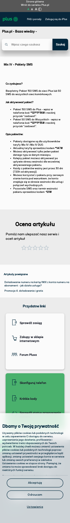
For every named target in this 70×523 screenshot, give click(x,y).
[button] (46, 248)
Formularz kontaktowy (25, 487)
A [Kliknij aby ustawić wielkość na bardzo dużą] (36, 9)
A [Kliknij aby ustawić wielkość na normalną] (28, 9)
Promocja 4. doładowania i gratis (23, 291)
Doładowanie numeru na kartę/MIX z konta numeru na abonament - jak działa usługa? (36, 284)
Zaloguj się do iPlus (56, 19)
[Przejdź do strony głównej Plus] (10, 19)
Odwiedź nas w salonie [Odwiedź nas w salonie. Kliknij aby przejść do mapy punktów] (29, 476)
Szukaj (60, 45)
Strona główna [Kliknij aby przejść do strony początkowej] (35, 1)
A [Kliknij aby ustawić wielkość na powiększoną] (32, 9)
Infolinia (15, 509)
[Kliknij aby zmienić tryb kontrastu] (40, 9)
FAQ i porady (34, 19)
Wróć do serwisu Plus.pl (35, 5)
